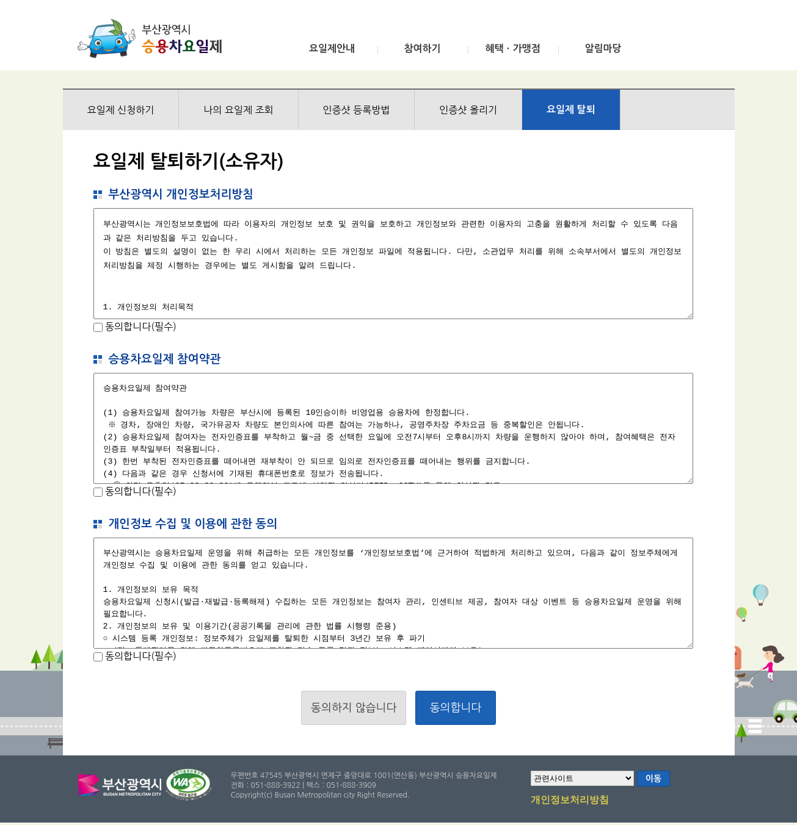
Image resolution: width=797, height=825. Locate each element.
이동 (653, 778)
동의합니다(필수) (140, 326)
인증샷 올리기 (468, 110)
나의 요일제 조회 (238, 110)
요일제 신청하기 (121, 110)
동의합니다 (456, 707)
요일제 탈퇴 (571, 109)
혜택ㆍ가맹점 (512, 48)
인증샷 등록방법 (356, 110)
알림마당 (602, 48)
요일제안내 (332, 48)
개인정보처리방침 (570, 800)
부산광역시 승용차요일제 (153, 38)
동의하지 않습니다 (353, 707)
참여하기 (422, 48)
